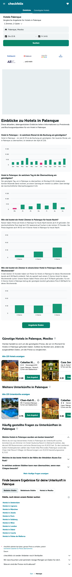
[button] (4, 3)
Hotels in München (10, 509)
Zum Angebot (32, 377)
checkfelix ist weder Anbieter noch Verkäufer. (37, 555)
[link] (36, 325)
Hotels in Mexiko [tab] (46, 490)
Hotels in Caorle (9, 533)
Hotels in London (10, 526)
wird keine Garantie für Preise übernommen (18, 548)
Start (31, 574)
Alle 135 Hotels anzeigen (13, 356)
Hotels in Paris (8, 516)
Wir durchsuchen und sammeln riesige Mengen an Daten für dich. (37, 559)
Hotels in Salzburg (10, 519)
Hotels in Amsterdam (11, 503)
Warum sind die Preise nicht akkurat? (37, 564)
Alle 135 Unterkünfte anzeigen (16, 394)
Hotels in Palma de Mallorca (14, 536)
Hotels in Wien (9, 523)
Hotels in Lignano (10, 506)
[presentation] (55, 338)
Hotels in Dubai (9, 530)
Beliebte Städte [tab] (10, 490)
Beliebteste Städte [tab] (28, 490)
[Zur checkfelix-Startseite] (15, 3)
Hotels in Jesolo (9, 513)
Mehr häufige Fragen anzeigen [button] (36, 473)
